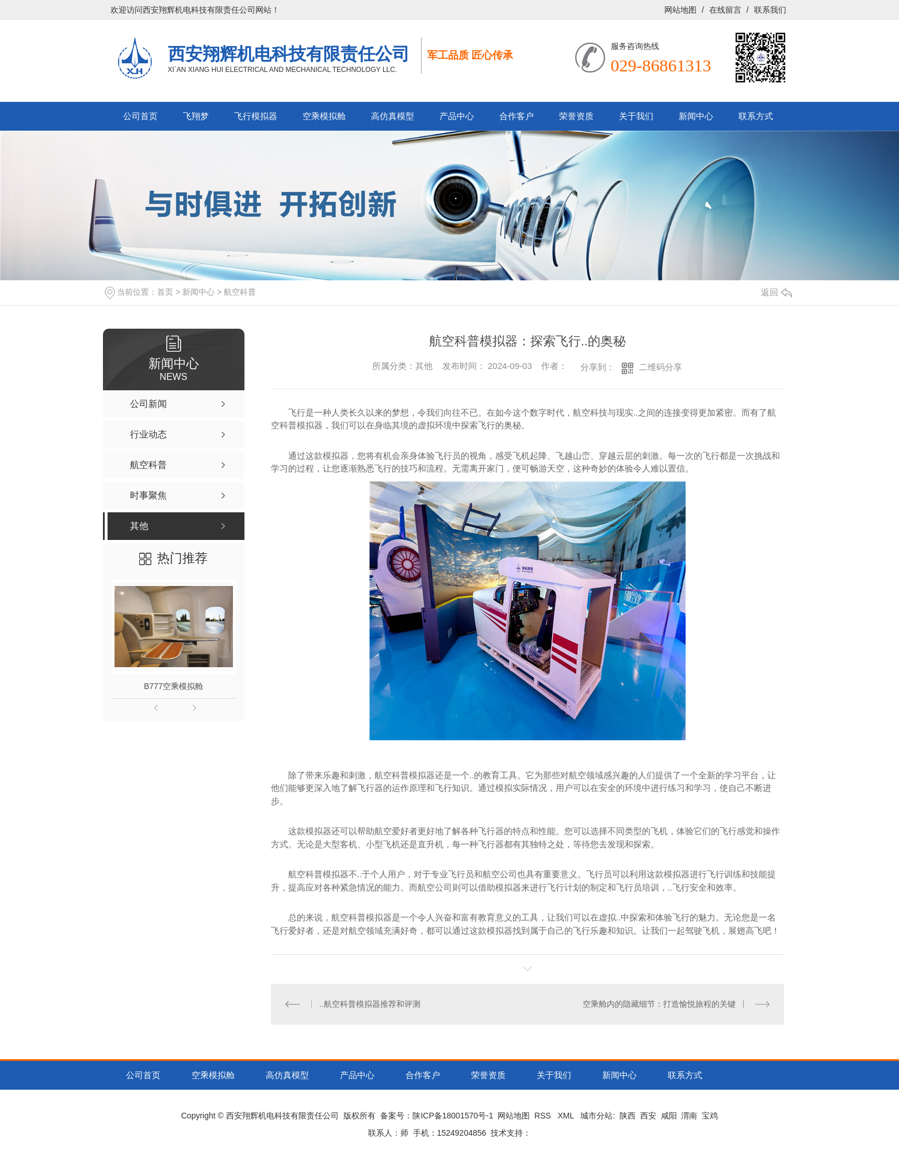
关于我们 (636, 116)
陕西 (627, 1115)
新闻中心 (696, 116)
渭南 (689, 1115)
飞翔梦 (196, 116)
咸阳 (669, 1115)
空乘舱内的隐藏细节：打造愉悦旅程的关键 (659, 1004)
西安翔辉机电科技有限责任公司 (289, 53)
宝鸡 (710, 1115)
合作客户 (516, 116)
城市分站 (596, 1115)
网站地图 (680, 9)
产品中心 (456, 116)
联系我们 (770, 9)
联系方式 (756, 116)
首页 (165, 291)
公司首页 (140, 116)
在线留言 (725, 9)
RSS (543, 1115)
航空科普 (240, 291)
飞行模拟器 (255, 116)
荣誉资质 (576, 116)
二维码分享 (660, 367)
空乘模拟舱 (324, 116)
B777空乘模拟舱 (173, 686)
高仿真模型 (392, 116)
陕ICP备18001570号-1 (452, 1115)
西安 (648, 1115)
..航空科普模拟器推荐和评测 (369, 1004)
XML (567, 1115)
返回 (776, 292)
